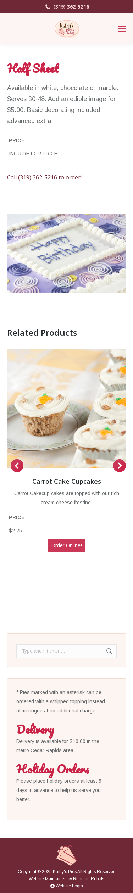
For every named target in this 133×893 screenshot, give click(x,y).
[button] (17, 465)
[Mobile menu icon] (121, 28)
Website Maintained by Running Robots (66, 878)
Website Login (66, 885)
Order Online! (66, 545)
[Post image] (66, 408)
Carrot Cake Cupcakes (66, 481)
